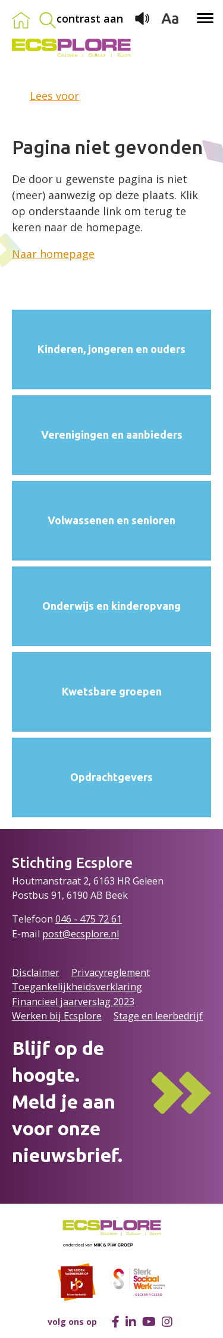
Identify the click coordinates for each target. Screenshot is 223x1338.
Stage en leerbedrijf (158, 1015)
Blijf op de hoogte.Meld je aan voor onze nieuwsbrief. (67, 1101)
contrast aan (89, 18)
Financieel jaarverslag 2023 (73, 1001)
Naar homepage (53, 254)
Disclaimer (35, 972)
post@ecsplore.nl (80, 933)
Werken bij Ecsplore (57, 1015)
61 (116, 918)
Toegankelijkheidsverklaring (77, 986)
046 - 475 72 (83, 918)
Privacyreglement (110, 972)
